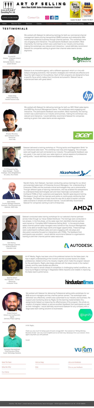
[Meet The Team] (10, 362)
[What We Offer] (9, 367)
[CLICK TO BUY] (76, 20)
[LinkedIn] (56, 17)
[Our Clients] (9, 372)
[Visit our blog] (43, 362)
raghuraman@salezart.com (66, 403)
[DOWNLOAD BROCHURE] (10, 17)
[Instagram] (47, 17)
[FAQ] (40, 367)
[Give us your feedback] (76, 367)
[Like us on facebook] (76, 362)
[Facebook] (52, 17)
